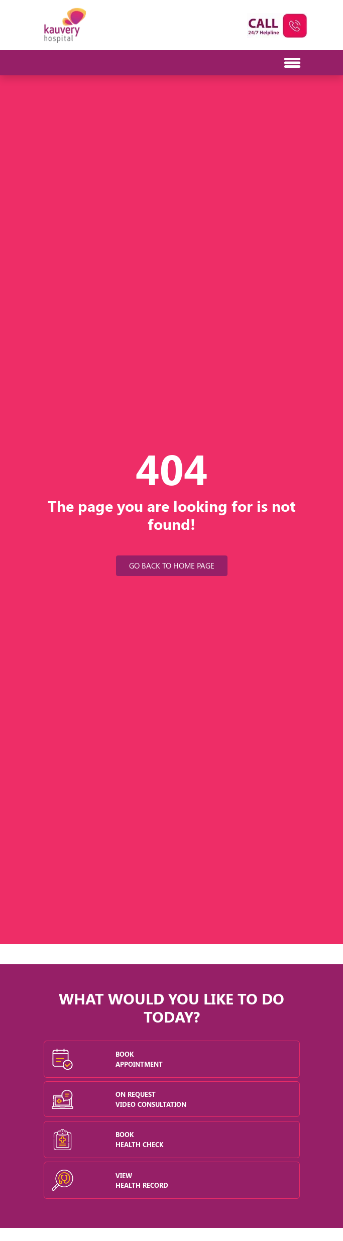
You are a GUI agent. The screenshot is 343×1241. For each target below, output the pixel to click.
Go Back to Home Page (171, 565)
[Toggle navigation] (54, 63)
